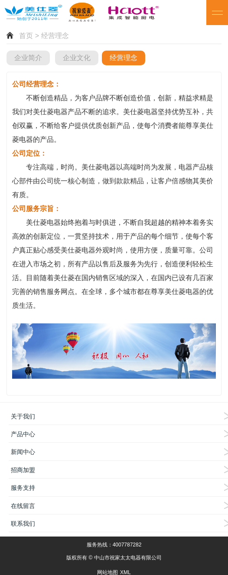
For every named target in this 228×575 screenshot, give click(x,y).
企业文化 (77, 57)
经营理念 (123, 57)
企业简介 (28, 57)
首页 (26, 35)
